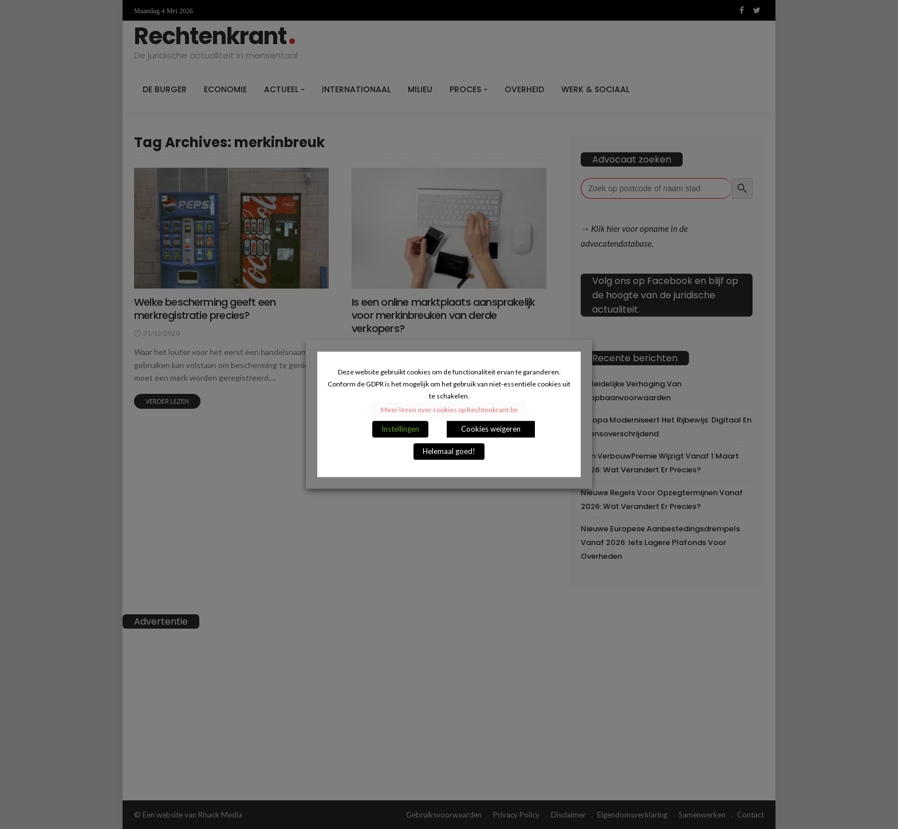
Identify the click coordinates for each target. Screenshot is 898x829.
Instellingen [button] (400, 429)
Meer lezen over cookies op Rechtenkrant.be (449, 410)
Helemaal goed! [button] (449, 451)
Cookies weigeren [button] (491, 429)
